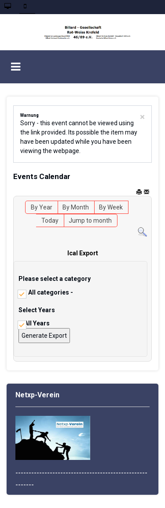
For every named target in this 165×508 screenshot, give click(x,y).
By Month (75, 207)
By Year (41, 207)
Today (50, 220)
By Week (111, 207)
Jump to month (90, 220)
